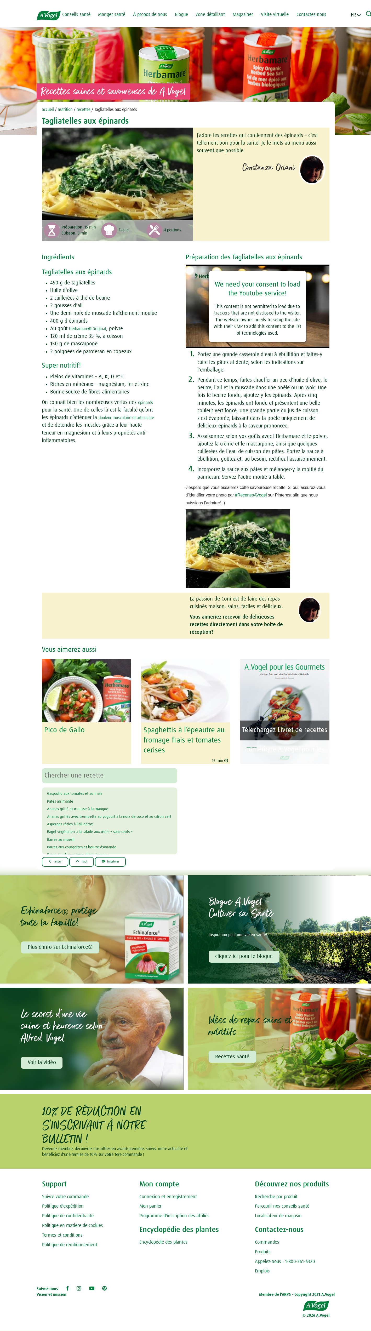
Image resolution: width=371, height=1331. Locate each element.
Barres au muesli (65, 843)
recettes (83, 109)
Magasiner (249, 14)
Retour (58, 858)
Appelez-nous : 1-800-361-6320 (285, 1261)
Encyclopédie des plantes (163, 1242)
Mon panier (150, 1206)
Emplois (262, 1271)
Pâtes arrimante (64, 797)
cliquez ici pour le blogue (245, 954)
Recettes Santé (233, 1056)
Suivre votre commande (65, 1196)
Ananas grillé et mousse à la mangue (88, 805)
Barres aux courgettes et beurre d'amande (93, 851)
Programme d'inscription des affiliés (174, 1216)
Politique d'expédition (63, 1206)
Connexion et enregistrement (168, 1196)
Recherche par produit (276, 1196)
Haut (91, 858)
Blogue (188, 14)
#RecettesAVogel (251, 495)
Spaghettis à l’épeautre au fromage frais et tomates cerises (181, 738)
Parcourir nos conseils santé (282, 1206)
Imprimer (127, 858)
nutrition (65, 109)
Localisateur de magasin (278, 1216)
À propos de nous (157, 14)
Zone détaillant (216, 14)
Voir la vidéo (43, 1062)
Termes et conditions (62, 1235)
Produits (263, 1252)
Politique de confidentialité (68, 1216)
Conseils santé (83, 14)
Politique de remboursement (69, 1244)
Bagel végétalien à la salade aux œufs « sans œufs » (105, 835)
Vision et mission (51, 1294)
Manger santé (118, 14)
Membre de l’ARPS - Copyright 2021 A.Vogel (297, 1294)
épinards (147, 402)
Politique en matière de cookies (72, 1225)
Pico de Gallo (62, 729)
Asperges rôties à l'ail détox (77, 828)
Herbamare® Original (92, 328)
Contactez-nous (318, 14)
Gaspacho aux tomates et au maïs (84, 790)
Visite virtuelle (281, 14)
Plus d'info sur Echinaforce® (61, 945)
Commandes (267, 1242)
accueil (48, 109)
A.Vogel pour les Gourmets (281, 743)
